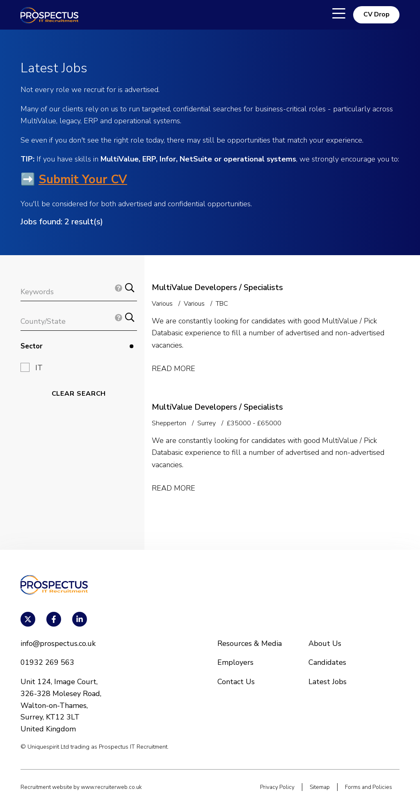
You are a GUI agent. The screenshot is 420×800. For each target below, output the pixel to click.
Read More (173, 368)
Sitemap (320, 787)
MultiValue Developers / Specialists (217, 287)
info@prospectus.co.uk (58, 643)
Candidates (327, 662)
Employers (235, 662)
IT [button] (39, 368)
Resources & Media (249, 643)
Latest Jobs (327, 682)
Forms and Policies (368, 787)
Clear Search (79, 393)
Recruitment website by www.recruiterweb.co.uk (81, 787)
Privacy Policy (277, 787)
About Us (324, 643)
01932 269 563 (47, 662)
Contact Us (236, 682)
